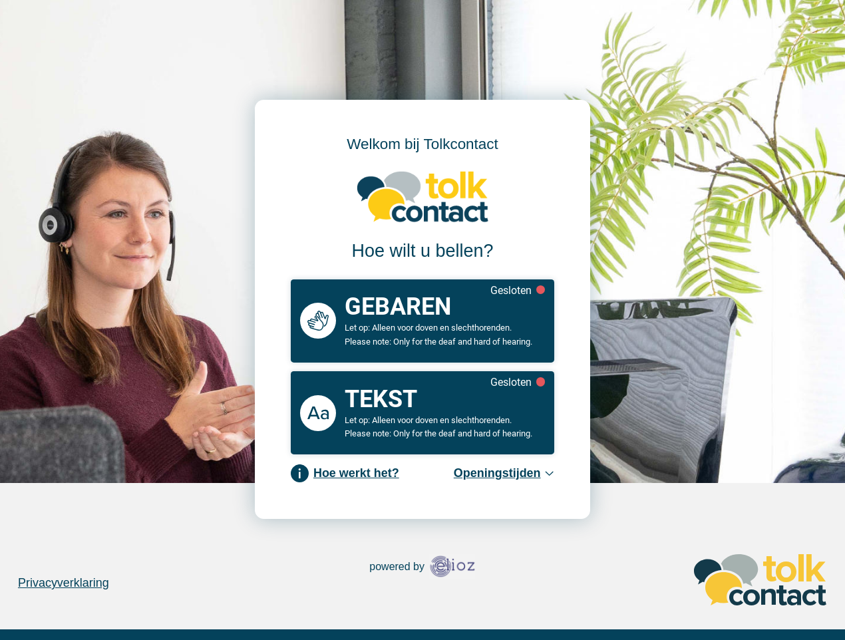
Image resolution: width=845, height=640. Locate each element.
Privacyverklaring (63, 582)
